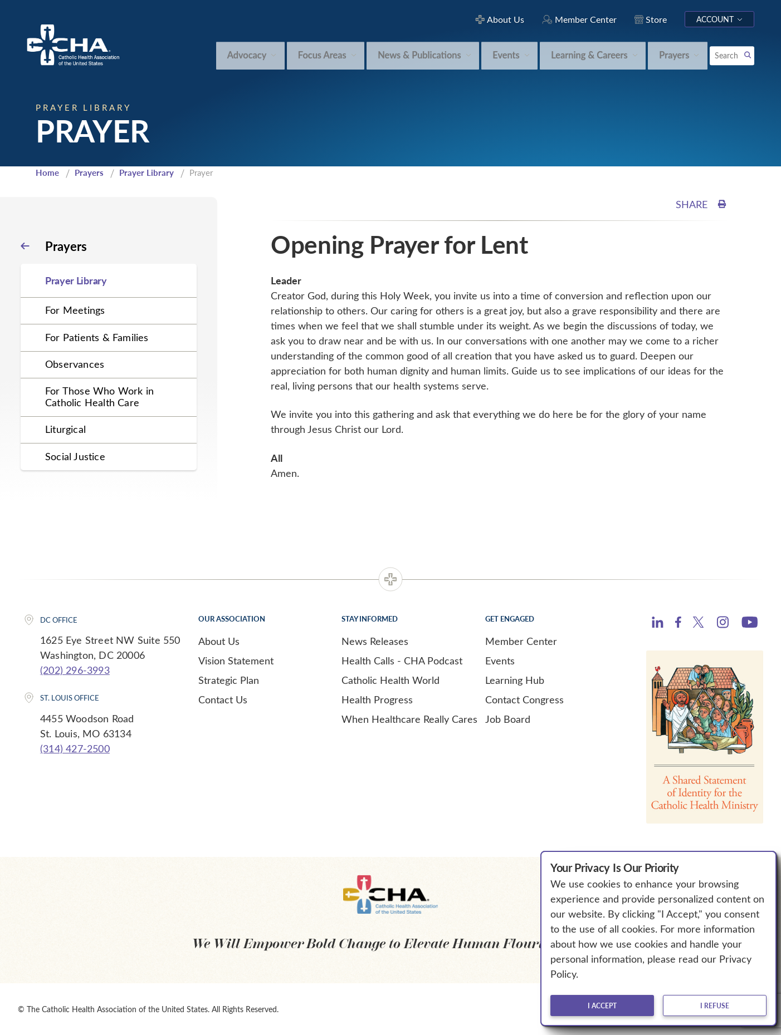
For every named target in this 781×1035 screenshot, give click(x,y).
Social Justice (75, 456)
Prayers (89, 172)
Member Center (521, 641)
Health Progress (377, 699)
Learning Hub (514, 680)
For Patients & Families (97, 337)
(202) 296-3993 (75, 670)
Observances (74, 364)
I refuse (714, 1005)
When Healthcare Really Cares (409, 719)
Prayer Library (146, 172)
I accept (602, 1005)
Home (47, 172)
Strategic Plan (228, 680)
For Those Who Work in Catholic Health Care (99, 396)
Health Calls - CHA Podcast (401, 660)
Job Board (507, 719)
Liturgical (65, 429)
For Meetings (75, 310)
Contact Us (222, 699)
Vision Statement (236, 660)
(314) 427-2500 (75, 748)
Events (500, 660)
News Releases (374, 641)
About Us (219, 641)
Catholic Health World (390, 680)
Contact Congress (524, 699)
